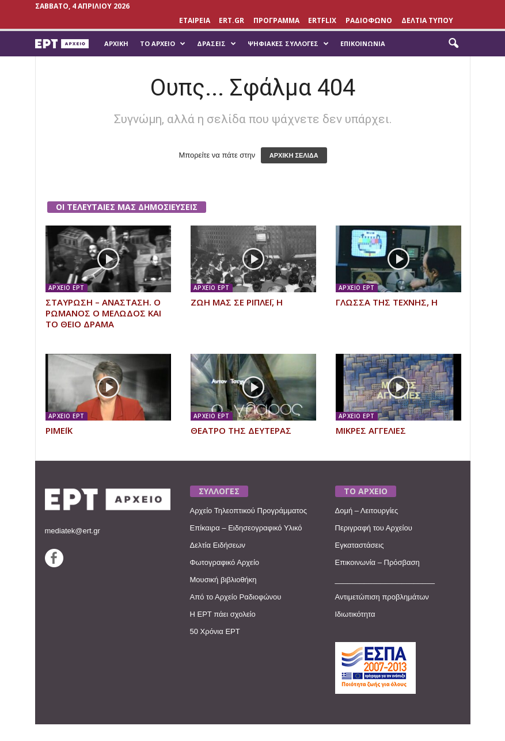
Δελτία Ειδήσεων (218, 545)
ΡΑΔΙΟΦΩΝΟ (368, 20)
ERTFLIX (322, 20)
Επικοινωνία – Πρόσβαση (377, 562)
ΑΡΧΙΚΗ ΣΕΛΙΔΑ (293, 155)
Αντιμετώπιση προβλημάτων (382, 597)
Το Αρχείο (162, 43)
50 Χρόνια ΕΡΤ (215, 631)
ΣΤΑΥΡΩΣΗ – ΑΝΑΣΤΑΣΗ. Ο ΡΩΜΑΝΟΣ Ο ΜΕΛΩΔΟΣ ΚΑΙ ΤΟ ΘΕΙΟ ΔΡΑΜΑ (103, 313)
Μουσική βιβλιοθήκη (223, 579)
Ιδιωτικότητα (355, 614)
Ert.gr (231, 20)
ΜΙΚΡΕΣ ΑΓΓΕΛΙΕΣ (371, 430)
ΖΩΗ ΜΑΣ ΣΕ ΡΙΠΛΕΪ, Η (237, 302)
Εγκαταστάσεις (359, 545)
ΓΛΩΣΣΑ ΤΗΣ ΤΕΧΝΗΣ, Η (387, 302)
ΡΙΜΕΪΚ (59, 430)
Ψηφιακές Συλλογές (288, 43)
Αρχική (116, 43)
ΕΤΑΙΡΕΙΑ (194, 20)
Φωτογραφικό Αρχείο (225, 562)
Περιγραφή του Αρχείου (373, 528)
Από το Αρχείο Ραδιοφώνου (236, 597)
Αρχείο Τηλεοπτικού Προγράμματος (248, 510)
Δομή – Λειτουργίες (366, 510)
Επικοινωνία (362, 43)
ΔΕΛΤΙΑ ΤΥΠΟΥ (427, 20)
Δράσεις (216, 43)
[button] (453, 43)
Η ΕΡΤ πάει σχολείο (223, 614)
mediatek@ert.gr (72, 530)
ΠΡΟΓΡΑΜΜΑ (276, 20)
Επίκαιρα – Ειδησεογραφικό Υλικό (246, 528)
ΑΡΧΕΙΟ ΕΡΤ (66, 288)
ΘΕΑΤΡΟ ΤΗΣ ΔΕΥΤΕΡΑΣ (241, 430)
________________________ (385, 579)
